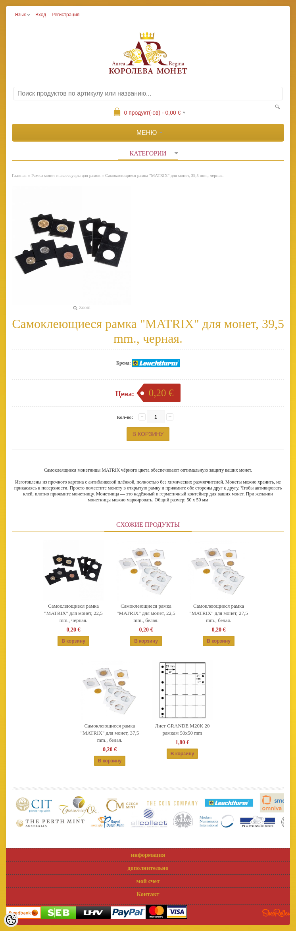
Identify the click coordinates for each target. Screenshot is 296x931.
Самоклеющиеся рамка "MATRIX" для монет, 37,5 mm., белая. (110, 733)
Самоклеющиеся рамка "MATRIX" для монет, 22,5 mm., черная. (73, 613)
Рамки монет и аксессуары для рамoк (65, 175)
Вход (40, 14)
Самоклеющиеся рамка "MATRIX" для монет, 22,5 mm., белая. (146, 613)
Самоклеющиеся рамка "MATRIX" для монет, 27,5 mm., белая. (218, 613)
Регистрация (65, 14)
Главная (19, 175)
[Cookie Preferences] (11, 920)
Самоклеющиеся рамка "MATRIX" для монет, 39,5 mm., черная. (164, 175)
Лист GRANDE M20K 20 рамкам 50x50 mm (182, 729)
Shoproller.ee (276, 913)
